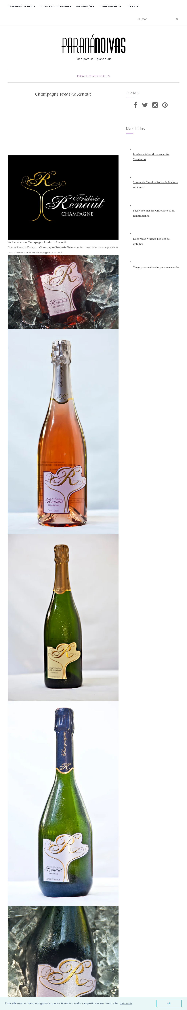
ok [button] (169, 1003)
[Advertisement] (63, 127)
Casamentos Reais (21, 6)
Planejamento (110, 6)
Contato (132, 6)
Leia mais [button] (126, 1003)
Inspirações (85, 6)
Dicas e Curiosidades (55, 6)
